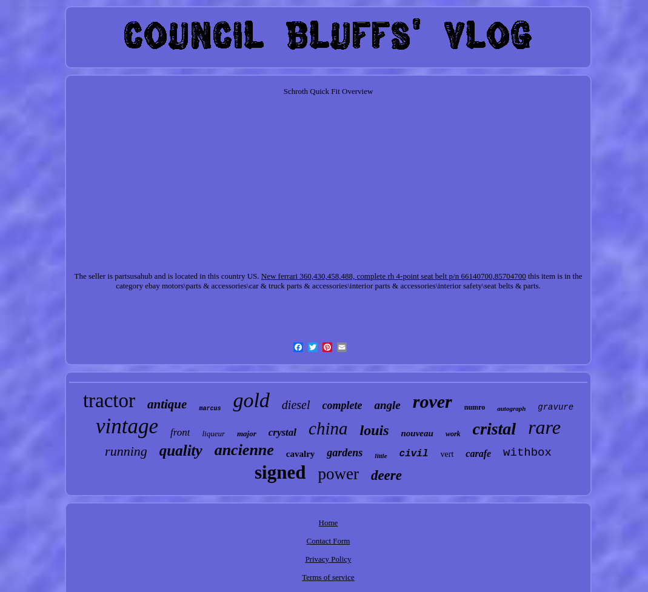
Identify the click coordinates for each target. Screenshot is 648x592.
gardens (344, 453)
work (453, 434)
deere (386, 475)
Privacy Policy (328, 559)
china (328, 428)
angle (387, 405)
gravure (555, 407)
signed (280, 472)
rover (432, 401)
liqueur (213, 433)
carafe (478, 453)
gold (251, 400)
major (246, 433)
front (180, 432)
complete (342, 405)
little (381, 455)
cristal (494, 428)
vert (447, 454)
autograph (511, 408)
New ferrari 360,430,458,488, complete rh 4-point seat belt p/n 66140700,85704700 (393, 276)
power (338, 474)
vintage (127, 426)
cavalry (300, 454)
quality (180, 450)
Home (328, 522)
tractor (109, 400)
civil (414, 453)
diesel (296, 404)
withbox (527, 452)
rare (544, 427)
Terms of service (328, 577)
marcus (210, 408)
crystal (282, 432)
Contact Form (328, 540)
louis (374, 430)
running (126, 451)
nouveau (417, 433)
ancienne (244, 450)
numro (474, 407)
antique (167, 404)
